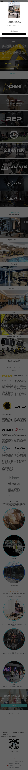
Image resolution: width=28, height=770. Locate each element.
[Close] (27, 1)
